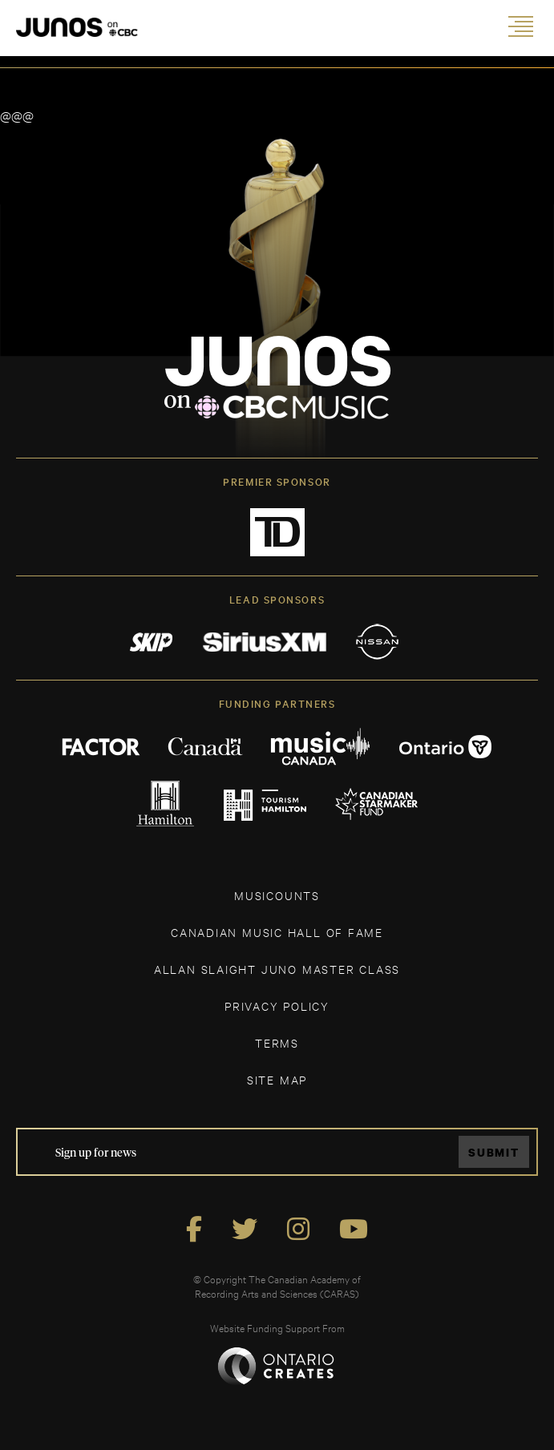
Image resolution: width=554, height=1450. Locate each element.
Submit (494, 1152)
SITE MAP (277, 1079)
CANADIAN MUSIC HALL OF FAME (277, 931)
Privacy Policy (277, 1005)
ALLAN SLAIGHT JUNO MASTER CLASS (277, 968)
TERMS (277, 1042)
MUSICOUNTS (277, 895)
